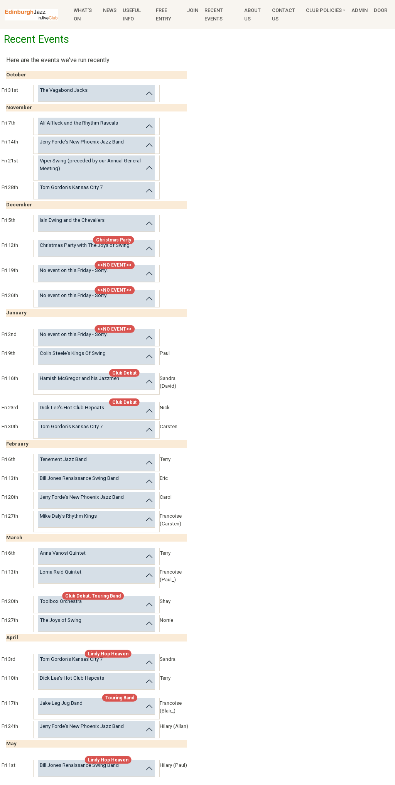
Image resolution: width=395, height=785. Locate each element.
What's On (83, 14)
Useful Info (132, 14)
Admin (359, 10)
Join (192, 10)
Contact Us (283, 14)
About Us (252, 14)
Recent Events (213, 14)
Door (380, 10)
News (109, 10)
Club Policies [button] (324, 10)
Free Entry (163, 14)
